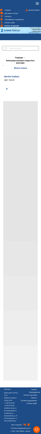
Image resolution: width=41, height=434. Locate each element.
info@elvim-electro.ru (10, 408)
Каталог (34, 389)
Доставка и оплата (11, 13)
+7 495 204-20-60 (9, 403)
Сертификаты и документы (14, 19)
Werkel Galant (20, 68)
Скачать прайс (9, 23)
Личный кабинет (34, 10)
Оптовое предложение (29, 400)
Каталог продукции (11, 26)
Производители (34, 392)
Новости (34, 398)
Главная (7, 10)
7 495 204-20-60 (36, 29)
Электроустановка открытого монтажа (20, 61)
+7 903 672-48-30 (36, 31)
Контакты (8, 16)
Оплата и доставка (30, 395)
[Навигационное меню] (37, 3)
